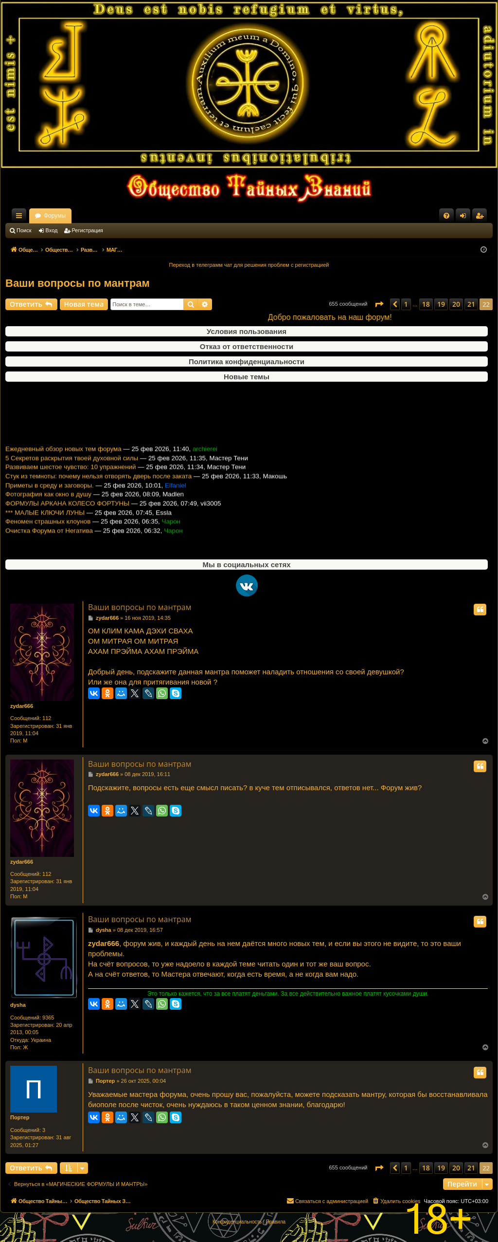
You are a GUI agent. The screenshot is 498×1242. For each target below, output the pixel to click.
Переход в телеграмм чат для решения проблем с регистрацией (249, 265)
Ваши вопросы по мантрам (77, 283)
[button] (379, 304)
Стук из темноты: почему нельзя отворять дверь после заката (98, 484)
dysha (18, 1005)
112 (46, 718)
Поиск (24, 230)
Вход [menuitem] (465, 217)
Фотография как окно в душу (48, 503)
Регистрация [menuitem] (481, 217)
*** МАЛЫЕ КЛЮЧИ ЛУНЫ (45, 521)
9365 (48, 1017)
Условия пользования (246, 331)
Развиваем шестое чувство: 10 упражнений (70, 476)
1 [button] (406, 304)
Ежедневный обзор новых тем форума (63, 457)
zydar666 (21, 706)
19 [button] (441, 304)
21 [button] (471, 304)
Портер (19, 1117)
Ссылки (21, 217)
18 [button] (426, 304)
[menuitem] (446, 215)
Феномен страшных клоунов (47, 530)
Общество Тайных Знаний (70, 215)
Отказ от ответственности (246, 346)
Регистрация (87, 230)
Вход (52, 230)
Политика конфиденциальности (246, 361)
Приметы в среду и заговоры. (49, 494)
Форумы (140, 215)
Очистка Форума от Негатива (49, 539)
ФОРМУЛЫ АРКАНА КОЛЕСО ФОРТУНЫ (67, 512)
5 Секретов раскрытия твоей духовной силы (71, 466)
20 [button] (456, 304)
